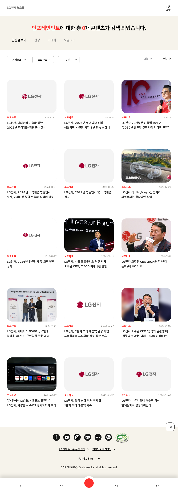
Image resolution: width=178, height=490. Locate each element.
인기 (157, 485)
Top (170, 426)
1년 (68, 59)
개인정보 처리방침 (101, 449)
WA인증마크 (122, 438)
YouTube (66, 437)
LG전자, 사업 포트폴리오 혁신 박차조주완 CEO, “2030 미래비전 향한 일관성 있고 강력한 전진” (85, 266)
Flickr (98, 437)
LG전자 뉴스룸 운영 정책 (72, 449)
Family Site (89, 458)
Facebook (56, 437)
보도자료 (42, 59)
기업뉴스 (16, 59)
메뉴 (61, 485)
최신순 (148, 59)
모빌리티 (69, 40)
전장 (37, 40)
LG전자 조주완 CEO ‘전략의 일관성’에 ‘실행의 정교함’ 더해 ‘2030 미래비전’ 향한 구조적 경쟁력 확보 (145, 335)
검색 (89, 483)
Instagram (77, 437)
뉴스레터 (168, 10)
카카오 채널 (108, 437)
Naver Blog (87, 437)
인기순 (167, 59)
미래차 (52, 40)
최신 (116, 485)
